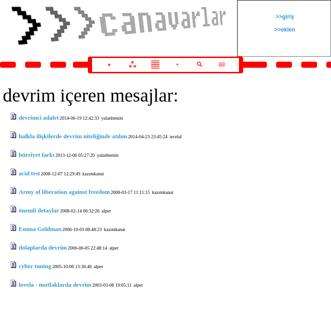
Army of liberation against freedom (64, 191)
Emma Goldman (40, 228)
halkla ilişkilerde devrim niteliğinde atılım (73, 136)
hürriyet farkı (36, 154)
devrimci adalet (39, 117)
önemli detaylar (39, 210)
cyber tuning (35, 266)
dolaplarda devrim (43, 247)
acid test (29, 173)
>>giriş (284, 16)
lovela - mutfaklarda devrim (55, 284)
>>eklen (284, 29)
